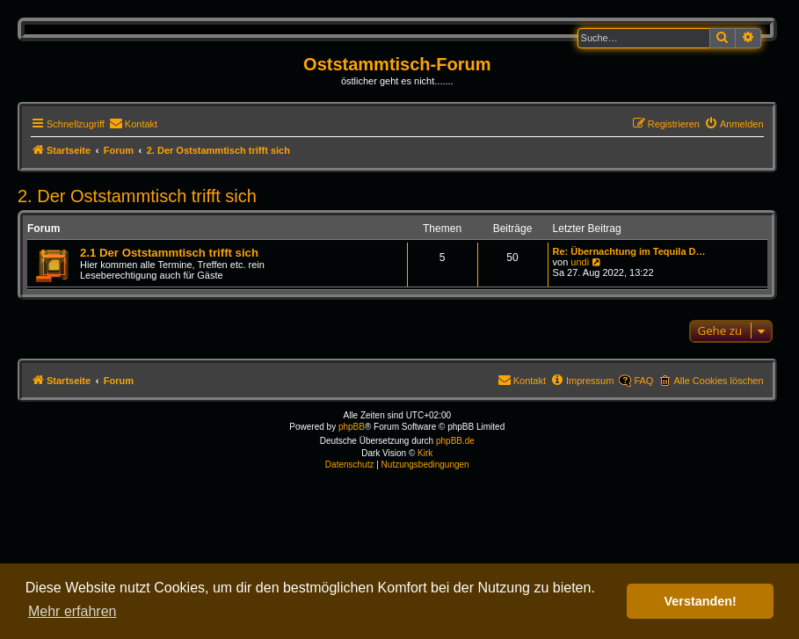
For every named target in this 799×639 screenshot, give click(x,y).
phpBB (351, 427)
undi (579, 262)
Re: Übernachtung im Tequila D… (629, 251)
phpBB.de (455, 441)
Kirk (425, 453)
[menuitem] (133, 123)
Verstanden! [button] (701, 601)
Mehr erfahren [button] (72, 611)
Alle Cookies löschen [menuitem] (718, 380)
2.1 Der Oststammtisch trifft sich (169, 252)
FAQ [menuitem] (643, 380)
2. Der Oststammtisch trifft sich (137, 196)
